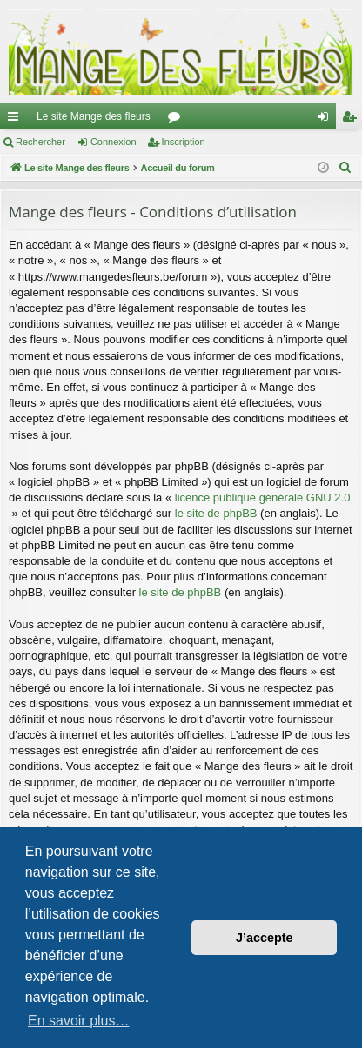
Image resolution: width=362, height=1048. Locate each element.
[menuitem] (345, 167)
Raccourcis (16, 119)
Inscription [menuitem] (353, 119)
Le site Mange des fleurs (94, 116)
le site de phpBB (216, 513)
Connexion (113, 141)
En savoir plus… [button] (79, 1020)
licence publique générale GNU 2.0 (263, 497)
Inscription (183, 141)
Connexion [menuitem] (327, 119)
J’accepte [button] (264, 938)
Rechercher (40, 141)
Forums (177, 119)
